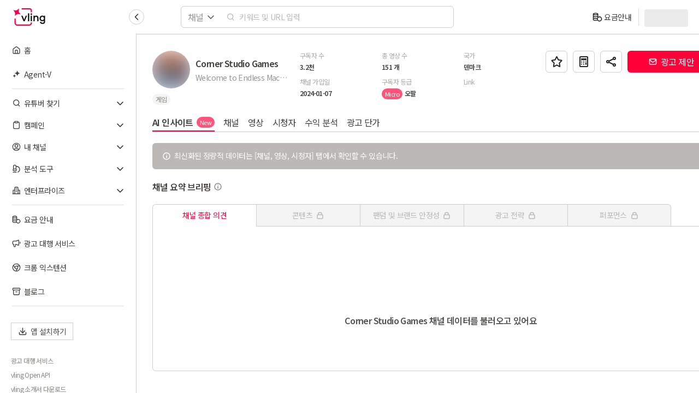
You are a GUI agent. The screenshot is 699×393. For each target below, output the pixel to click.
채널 (232, 122)
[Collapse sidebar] (136, 17)
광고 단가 (364, 122)
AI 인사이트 (184, 122)
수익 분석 (322, 122)
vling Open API (30, 375)
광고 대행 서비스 (32, 360)
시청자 (285, 122)
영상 (256, 122)
